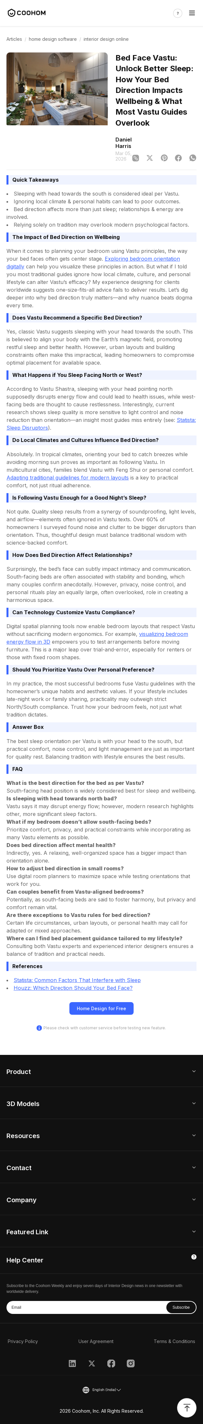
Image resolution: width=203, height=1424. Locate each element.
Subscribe (181, 1307)
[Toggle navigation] (192, 13)
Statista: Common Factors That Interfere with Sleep (77, 980)
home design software (53, 39)
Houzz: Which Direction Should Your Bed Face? (73, 988)
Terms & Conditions (174, 1341)
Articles (14, 39)
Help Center (24, 1260)
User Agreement (95, 1341)
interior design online (106, 39)
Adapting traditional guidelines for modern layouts (67, 477)
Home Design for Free (101, 1008)
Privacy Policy (23, 1341)
